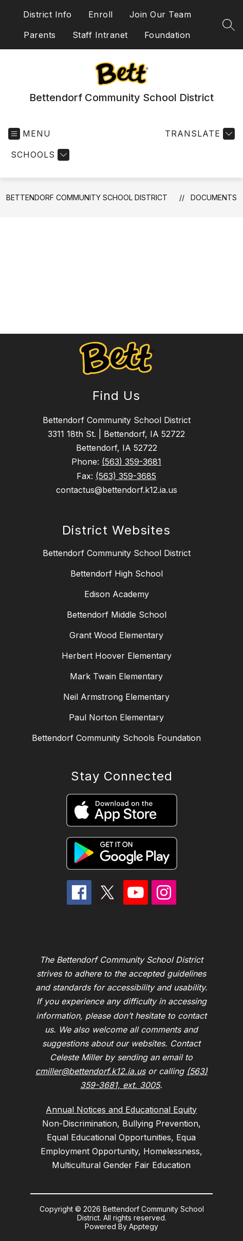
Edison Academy (116, 594)
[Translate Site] (198, 133)
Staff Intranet (100, 35)
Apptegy (143, 1226)
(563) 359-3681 (131, 461)
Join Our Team (160, 14)
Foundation (167, 35)
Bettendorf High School (116, 573)
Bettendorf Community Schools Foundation (116, 738)
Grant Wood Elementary (116, 635)
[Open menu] (29, 133)
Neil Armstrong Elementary (116, 697)
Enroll (100, 14)
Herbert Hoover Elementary (117, 656)
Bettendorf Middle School (116, 614)
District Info (47, 14)
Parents (40, 35)
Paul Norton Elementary (116, 717)
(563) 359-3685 (126, 476)
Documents (214, 197)
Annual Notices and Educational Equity (121, 1109)
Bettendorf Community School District (86, 197)
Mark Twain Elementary (116, 676)
